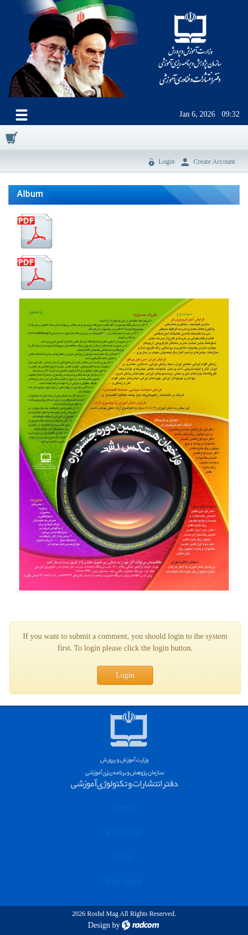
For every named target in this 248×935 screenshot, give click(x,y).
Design (99, 925)
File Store (124, 881)
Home (124, 807)
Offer (124, 857)
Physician (124, 832)
